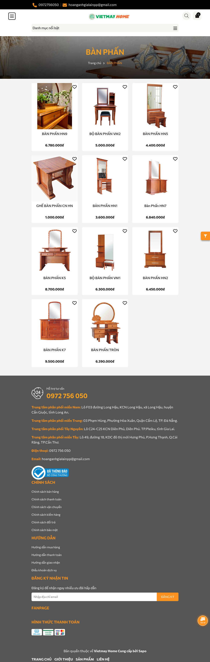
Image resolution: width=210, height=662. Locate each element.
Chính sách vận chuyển (47, 507)
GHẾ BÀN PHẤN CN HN (54, 206)
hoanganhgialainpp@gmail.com (66, 459)
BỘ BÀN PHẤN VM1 (105, 278)
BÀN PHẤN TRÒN (105, 350)
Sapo (142, 651)
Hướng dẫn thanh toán (47, 555)
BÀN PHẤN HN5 (155, 134)
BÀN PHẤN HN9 (54, 134)
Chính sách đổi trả (43, 522)
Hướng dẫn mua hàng (46, 547)
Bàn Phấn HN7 (155, 206)
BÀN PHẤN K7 (54, 350)
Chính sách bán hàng (45, 491)
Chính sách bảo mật (45, 530)
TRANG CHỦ (42, 659)
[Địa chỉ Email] (105, 597)
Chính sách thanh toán (46, 499)
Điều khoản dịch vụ (44, 570)
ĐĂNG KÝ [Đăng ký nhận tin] (167, 597)
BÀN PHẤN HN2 (155, 278)
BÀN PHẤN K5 (54, 278)
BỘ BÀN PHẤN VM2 (105, 134)
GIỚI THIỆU (63, 659)
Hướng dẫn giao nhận (46, 562)
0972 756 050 (67, 395)
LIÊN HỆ (103, 659)
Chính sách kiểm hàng (46, 514)
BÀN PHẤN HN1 (105, 206)
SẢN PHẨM (85, 659)
